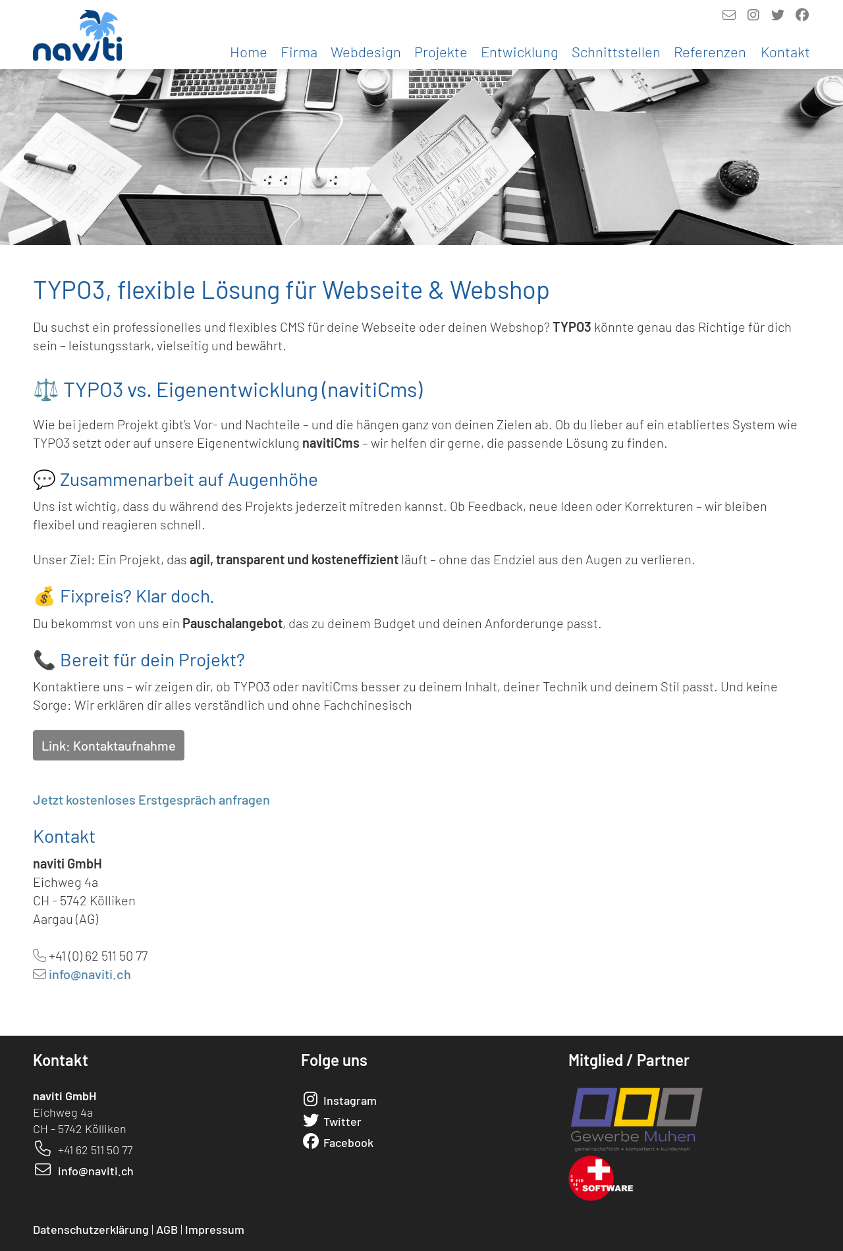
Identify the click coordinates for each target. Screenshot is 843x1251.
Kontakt (785, 51)
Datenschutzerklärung (91, 1229)
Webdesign (366, 51)
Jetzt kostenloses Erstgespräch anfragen (151, 799)
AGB (167, 1229)
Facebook (348, 1142)
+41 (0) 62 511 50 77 (98, 955)
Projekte (441, 51)
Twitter (342, 1121)
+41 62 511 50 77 (95, 1149)
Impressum (214, 1229)
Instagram (350, 1100)
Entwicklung (519, 51)
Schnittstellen (616, 51)
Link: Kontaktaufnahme (108, 745)
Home (248, 51)
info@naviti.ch (90, 974)
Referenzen (710, 51)
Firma (299, 51)
